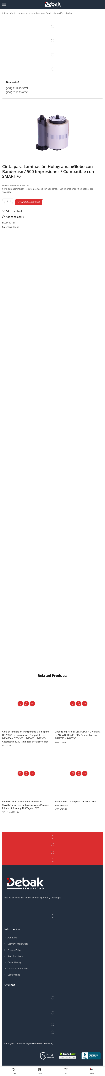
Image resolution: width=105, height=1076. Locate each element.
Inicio (5, 13)
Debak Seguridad (27, 1053)
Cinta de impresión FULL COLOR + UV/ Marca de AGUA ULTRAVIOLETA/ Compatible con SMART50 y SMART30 (75, 737)
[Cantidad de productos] (7, 201)
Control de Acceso (19, 13)
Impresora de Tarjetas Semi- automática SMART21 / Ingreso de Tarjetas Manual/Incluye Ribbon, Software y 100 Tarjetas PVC (24, 813)
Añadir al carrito (30, 201)
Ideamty (50, 1053)
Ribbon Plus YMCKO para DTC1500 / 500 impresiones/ (77, 809)
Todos (69, 13)
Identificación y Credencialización (47, 13)
